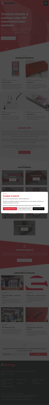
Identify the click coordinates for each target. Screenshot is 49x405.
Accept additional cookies (10, 208)
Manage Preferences (38, 208)
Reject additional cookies (25, 208)
